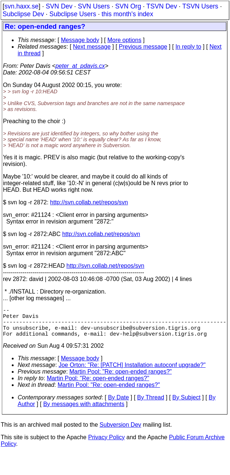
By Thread (150, 405)
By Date (118, 405)
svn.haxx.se (21, 6)
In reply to (188, 47)
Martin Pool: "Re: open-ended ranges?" (121, 379)
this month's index (127, 14)
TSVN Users (200, 6)
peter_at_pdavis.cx (80, 66)
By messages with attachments (83, 411)
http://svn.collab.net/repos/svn (89, 202)
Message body (80, 40)
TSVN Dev (161, 6)
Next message (91, 47)
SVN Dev (59, 6)
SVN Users (94, 6)
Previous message (143, 47)
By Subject (186, 405)
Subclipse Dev (23, 14)
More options (124, 40)
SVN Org (128, 6)
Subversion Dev (120, 432)
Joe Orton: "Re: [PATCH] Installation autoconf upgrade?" (132, 372)
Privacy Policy (106, 444)
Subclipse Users (72, 14)
